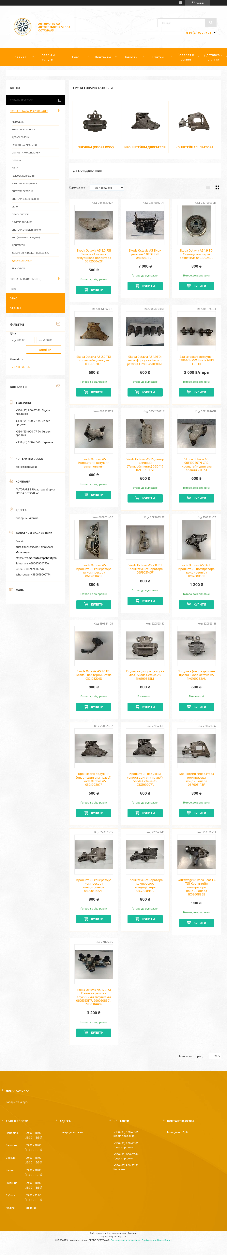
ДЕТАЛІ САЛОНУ (20, 137)
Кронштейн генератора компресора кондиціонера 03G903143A (145, 885)
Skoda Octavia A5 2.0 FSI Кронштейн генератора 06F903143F (145, 568)
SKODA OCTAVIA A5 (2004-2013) (29, 111)
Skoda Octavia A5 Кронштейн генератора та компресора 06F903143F (93, 570)
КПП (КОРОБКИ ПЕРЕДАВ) (26, 237)
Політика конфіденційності (157, 1240)
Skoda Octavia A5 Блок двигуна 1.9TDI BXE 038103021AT (145, 254)
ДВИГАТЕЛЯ (18, 245)
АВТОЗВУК (17, 121)
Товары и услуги (47, 57)
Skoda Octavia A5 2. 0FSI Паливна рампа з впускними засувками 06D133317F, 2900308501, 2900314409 (93, 997)
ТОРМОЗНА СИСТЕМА (23, 129)
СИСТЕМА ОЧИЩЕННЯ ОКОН (27, 229)
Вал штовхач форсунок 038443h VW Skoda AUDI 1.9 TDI (196, 360)
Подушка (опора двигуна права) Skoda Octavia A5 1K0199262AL (196, 674)
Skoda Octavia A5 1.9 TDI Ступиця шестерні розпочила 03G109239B (196, 254)
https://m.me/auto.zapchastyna (36, 557)
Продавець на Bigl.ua (113, 1236)
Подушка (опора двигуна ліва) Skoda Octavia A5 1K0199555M (145, 674)
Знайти (45, 349)
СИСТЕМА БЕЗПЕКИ (22, 191)
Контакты (103, 57)
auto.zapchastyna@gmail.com (34, 546)
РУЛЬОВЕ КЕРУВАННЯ (23, 175)
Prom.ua (132, 1232)
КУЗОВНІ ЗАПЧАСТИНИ (24, 144)
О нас (75, 57)
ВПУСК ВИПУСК (20, 214)
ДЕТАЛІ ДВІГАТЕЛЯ (22, 260)
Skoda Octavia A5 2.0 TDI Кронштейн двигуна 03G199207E (93, 360)
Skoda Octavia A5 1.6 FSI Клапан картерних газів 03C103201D (94, 674)
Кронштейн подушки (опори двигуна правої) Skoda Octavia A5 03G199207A (145, 779)
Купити (97, 290)
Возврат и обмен (185, 57)
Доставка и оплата (213, 57)
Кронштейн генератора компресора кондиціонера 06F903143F (196, 779)
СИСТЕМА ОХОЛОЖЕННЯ (25, 198)
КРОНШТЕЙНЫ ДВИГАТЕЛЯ (145, 147)
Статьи (158, 57)
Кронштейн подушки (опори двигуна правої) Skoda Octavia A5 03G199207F (93, 779)
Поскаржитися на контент (125, 1240)
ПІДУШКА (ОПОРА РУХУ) (96, 147)
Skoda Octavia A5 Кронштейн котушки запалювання (93, 462)
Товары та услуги (17, 1102)
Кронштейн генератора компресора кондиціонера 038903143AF (93, 885)
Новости (130, 57)
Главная (19, 57)
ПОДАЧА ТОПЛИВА (22, 222)
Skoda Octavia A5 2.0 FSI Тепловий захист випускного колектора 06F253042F (93, 256)
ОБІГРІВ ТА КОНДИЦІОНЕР (26, 152)
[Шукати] (211, 22)
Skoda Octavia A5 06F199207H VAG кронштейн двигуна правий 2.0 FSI (196, 464)
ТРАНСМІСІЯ (18, 268)
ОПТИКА (16, 160)
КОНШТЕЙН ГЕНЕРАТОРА (194, 147)
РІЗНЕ (15, 168)
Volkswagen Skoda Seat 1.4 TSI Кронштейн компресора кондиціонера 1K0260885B (196, 887)
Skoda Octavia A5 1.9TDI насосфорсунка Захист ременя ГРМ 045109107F (145, 360)
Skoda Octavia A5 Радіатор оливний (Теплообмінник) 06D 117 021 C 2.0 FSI (145, 464)
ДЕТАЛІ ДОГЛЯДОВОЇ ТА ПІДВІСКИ (31, 252)
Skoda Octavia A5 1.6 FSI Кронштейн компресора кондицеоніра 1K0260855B (196, 570)
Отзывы (15, 308)
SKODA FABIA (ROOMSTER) (25, 279)
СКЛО (15, 206)
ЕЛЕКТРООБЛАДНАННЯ (24, 183)
